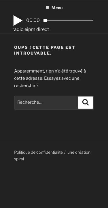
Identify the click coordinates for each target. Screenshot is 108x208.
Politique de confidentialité (38, 152)
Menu (54, 7)
